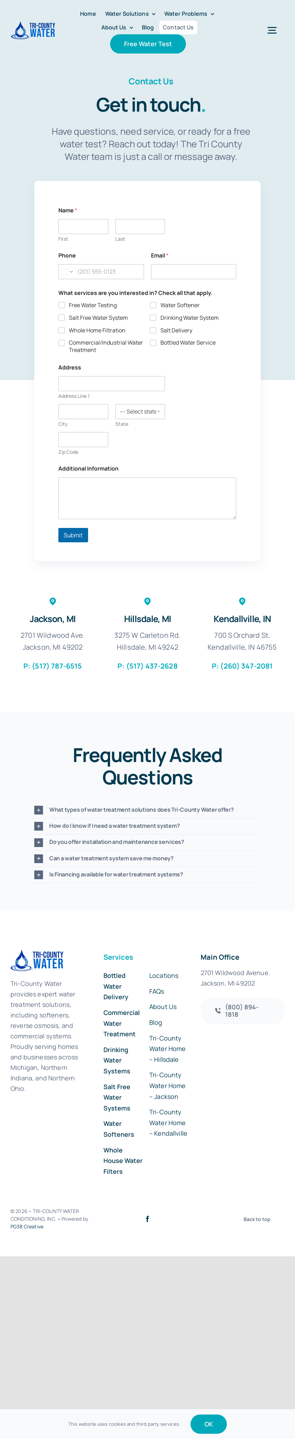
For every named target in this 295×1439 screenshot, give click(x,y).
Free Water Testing (93, 305)
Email (159, 255)
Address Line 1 (73, 396)
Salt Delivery (176, 330)
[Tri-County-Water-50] (33, 24)
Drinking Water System (189, 318)
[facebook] (147, 1219)
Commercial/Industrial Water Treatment (106, 346)
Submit (73, 535)
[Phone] (101, 271)
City (62, 424)
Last (120, 239)
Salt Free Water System (98, 318)
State (121, 424)
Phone (67, 255)
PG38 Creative (26, 1226)
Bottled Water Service (188, 342)
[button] (147, 810)
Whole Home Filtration (97, 330)
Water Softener (180, 305)
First (63, 239)
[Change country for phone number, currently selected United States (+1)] (66, 271)
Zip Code (68, 452)
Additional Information (88, 468)
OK (208, 1424)
